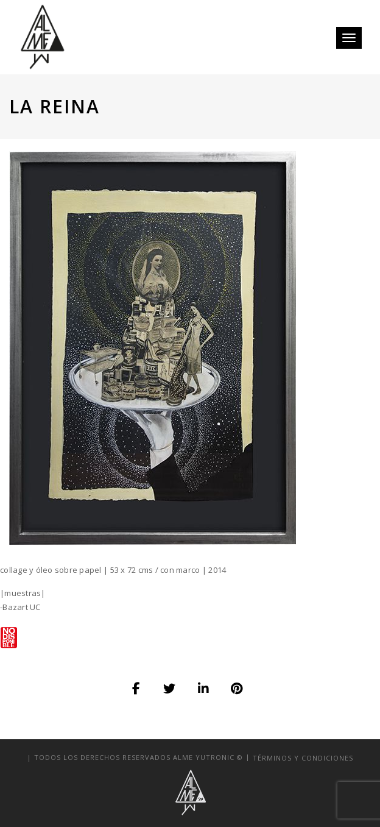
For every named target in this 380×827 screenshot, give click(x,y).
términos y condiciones (303, 757)
